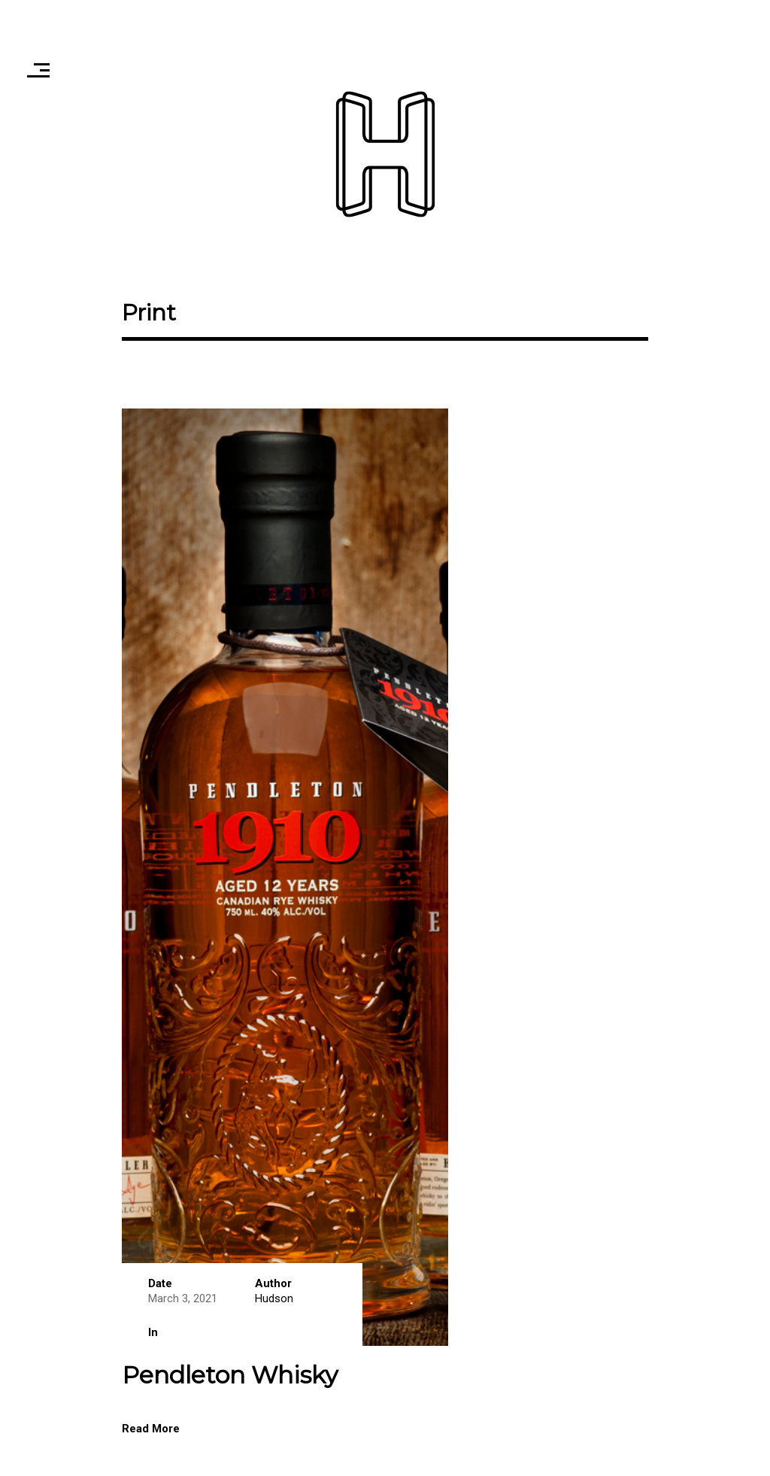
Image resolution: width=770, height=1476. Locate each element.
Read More (151, 1428)
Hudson (274, 1298)
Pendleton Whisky (230, 1374)
